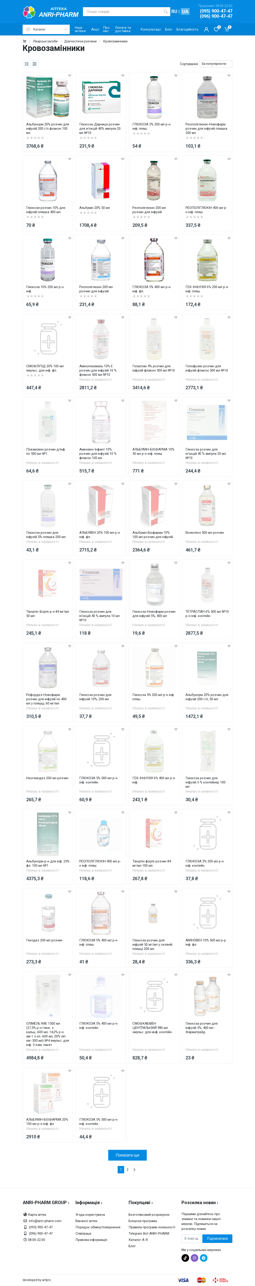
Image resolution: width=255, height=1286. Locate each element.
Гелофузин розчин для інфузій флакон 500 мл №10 (207, 368)
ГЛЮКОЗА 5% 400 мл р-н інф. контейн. (98, 1025)
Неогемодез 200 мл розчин (47, 778)
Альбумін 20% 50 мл (94, 208)
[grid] (27, 64)
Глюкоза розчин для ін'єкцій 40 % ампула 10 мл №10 (99, 616)
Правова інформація (91, 1240)
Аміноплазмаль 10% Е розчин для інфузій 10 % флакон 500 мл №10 (98, 370)
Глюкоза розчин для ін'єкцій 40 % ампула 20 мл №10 (206, 453)
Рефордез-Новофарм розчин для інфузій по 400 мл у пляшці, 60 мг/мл (46, 699)
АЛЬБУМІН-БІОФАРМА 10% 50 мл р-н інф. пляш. (153, 451)
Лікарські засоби (45, 41)
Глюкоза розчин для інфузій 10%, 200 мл (95, 697)
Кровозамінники (115, 41)
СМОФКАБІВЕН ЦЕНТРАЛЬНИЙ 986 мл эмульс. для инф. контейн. (152, 1027)
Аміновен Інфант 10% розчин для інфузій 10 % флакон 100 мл (98, 453)
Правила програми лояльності (152, 1227)
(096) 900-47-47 (216, 16)
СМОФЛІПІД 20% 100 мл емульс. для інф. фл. (45, 368)
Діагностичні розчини (80, 41)
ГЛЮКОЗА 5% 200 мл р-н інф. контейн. (205, 863)
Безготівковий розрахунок (149, 1215)
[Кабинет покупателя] (206, 29)
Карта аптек (37, 1215)
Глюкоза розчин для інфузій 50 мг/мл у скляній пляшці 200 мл (152, 944)
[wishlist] (69, 75)
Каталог (46, 29)
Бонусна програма (143, 1221)
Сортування (189, 64)
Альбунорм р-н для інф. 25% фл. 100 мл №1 (47, 863)
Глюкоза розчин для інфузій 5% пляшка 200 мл (46, 535)
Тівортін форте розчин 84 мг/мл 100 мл (151, 863)
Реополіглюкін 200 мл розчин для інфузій (149, 210)
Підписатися (217, 1238)
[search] (165, 11)
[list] (34, 64)
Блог (132, 1246)
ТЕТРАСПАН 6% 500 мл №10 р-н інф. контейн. (207, 614)
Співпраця (83, 1233)
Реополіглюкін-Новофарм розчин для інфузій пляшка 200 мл (206, 128)
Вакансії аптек (86, 1221)
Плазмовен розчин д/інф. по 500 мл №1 (46, 451)
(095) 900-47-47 (216, 11)
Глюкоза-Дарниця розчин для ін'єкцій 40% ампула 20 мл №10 (100, 128)
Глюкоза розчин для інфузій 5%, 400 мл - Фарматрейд (202, 1027)
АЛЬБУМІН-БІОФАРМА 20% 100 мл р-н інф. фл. (47, 1122)
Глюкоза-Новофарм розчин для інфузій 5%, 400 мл (153, 614)
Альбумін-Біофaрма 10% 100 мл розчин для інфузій (152, 535)
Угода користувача (90, 1215)
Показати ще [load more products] (127, 1155)
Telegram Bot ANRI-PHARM (149, 1233)
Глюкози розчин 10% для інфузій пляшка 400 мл (45, 210)
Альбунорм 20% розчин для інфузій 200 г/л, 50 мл (207, 697)
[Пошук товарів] (122, 11)
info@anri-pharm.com (45, 1221)
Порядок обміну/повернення (98, 1227)
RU (174, 11)
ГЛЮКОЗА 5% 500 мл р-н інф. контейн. (98, 780)
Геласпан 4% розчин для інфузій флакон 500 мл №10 (153, 368)
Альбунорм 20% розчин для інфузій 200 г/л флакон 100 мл (47, 128)
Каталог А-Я (138, 1240)
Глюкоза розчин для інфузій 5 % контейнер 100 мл (205, 782)
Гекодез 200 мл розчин (44, 940)
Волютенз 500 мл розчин (205, 533)
